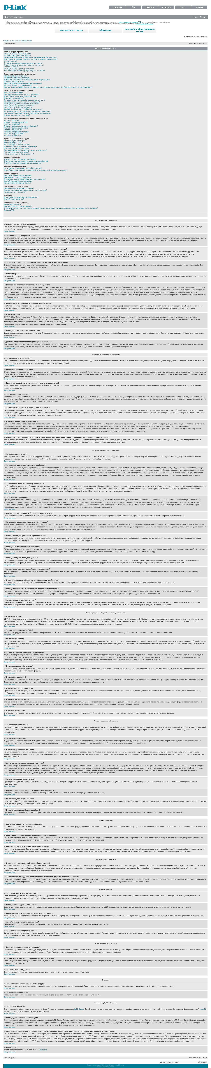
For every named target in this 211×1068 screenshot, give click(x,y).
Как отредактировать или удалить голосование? (22, 102)
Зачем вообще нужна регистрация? (17, 55)
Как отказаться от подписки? (15, 192)
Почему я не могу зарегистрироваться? (19, 69)
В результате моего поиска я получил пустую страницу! (25, 179)
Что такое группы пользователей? (17, 144)
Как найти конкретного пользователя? (18, 181)
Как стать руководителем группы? (16, 148)
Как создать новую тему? (13, 92)
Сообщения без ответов (11, 40)
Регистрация (17, 17)
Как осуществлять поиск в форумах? (18, 175)
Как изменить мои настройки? (15, 76)
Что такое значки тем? (12, 135)
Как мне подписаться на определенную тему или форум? (25, 190)
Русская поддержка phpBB (105, 1066)
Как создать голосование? (14, 98)
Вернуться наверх (9, 231)
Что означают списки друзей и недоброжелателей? (23, 168)
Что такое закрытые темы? (14, 134)
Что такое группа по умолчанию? (16, 152)
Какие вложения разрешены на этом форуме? (21, 197)
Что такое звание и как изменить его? (18, 85)
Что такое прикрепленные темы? (16, 132)
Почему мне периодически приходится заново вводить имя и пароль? (30, 57)
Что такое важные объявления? (16, 128)
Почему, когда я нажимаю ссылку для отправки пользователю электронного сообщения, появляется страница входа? (48, 87)
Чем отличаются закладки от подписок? (19, 188)
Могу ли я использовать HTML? (16, 122)
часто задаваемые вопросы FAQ (130, 22)
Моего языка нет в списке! (14, 82)
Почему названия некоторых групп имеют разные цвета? (25, 150)
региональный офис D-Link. (144, 23)
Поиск (203, 17)
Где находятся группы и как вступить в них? (20, 146)
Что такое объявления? (13, 130)
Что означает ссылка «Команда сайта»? (19, 154)
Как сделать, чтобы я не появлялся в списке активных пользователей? (30, 59)
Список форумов (9, 43)
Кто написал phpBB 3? (12, 204)
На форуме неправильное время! (16, 78)
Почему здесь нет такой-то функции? (18, 206)
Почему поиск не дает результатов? (17, 177)
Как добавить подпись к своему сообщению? (21, 96)
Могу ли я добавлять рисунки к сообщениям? (21, 126)
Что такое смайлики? (12, 124)
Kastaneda (43, 1050)
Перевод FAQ (9, 210)
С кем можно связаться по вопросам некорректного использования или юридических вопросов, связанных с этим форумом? (51, 208)
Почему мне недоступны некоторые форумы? (21, 104)
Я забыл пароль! (10, 61)
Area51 (203, 1009)
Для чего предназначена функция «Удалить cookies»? (24, 71)
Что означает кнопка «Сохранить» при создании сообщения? (27, 111)
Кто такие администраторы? (14, 141)
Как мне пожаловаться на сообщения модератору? (23, 109)
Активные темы (26, 40)
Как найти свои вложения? (14, 199)
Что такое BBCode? (11, 120)
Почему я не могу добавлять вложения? (19, 106)
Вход (7, 17)
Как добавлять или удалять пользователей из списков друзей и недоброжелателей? (35, 170)
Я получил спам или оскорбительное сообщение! (22, 163)
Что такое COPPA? (11, 67)
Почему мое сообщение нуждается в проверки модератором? (27, 113)
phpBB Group (78, 1009)
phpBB (101, 1065)
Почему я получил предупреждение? (18, 108)
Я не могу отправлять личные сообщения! (20, 159)
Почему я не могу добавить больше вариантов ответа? (24, 100)
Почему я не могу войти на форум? (17, 54)
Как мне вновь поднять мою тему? (17, 115)
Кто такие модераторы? (13, 143)
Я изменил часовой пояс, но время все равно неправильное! (27, 80)
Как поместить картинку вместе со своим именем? (23, 83)
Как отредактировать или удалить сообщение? (21, 94)
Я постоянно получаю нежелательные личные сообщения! (26, 161)
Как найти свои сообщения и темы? (17, 183)
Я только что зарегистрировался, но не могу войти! (23, 63)
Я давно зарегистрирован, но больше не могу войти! (24, 65)
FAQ (195, 17)
